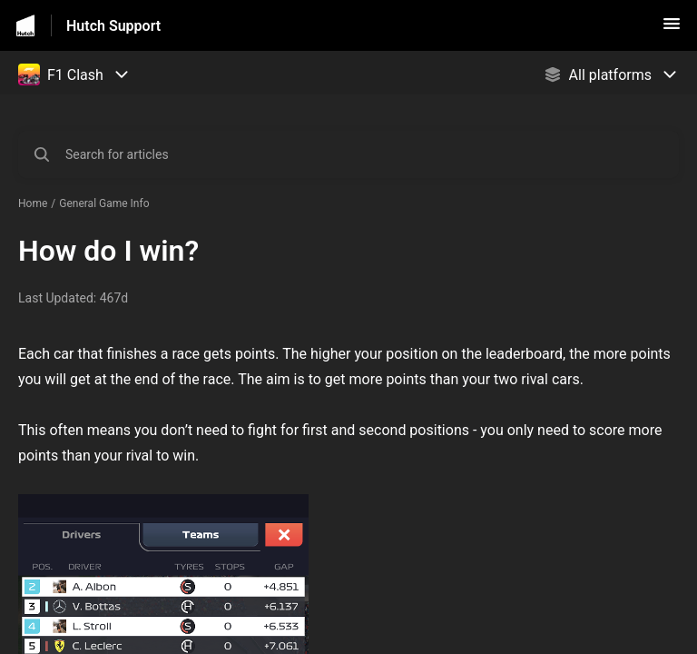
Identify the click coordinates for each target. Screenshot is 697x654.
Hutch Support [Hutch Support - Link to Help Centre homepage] (113, 26)
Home (32, 203)
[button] (671, 29)
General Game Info (104, 203)
